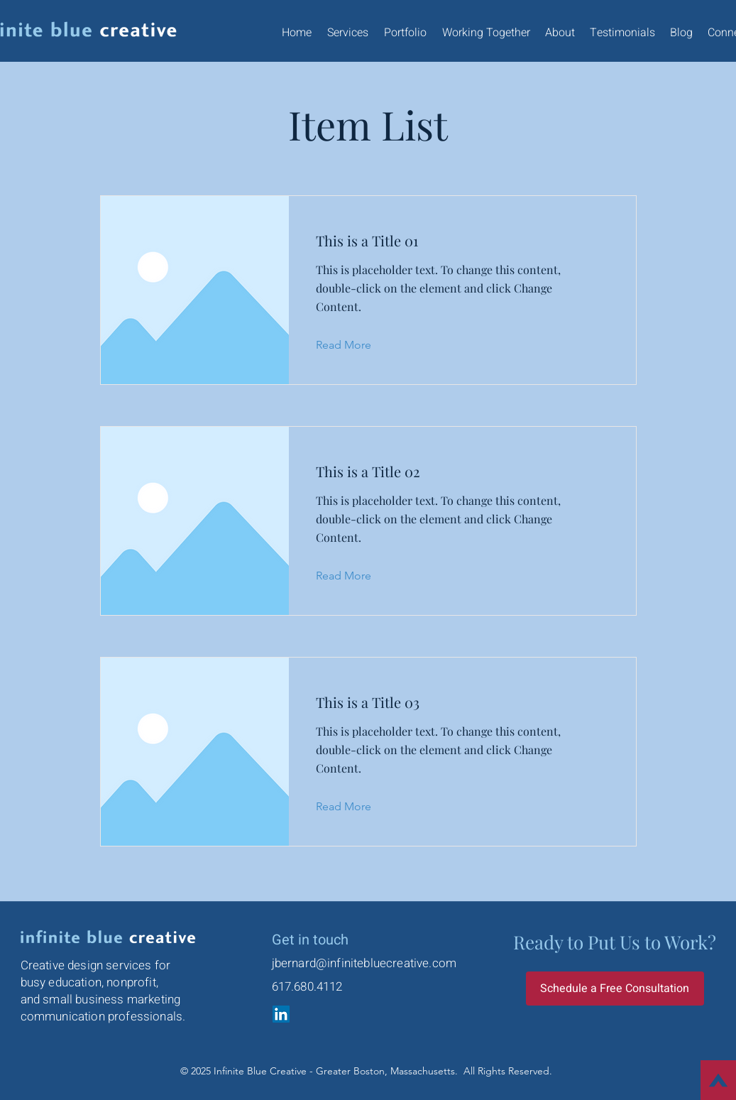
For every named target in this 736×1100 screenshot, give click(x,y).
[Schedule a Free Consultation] (615, 988)
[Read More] (354, 345)
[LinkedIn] (281, 1014)
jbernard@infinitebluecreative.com (364, 963)
